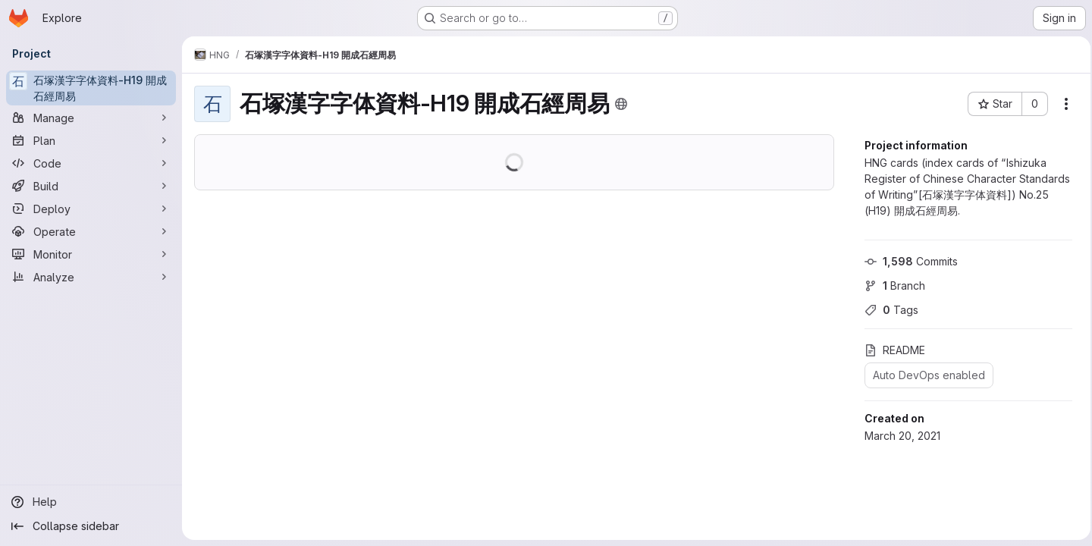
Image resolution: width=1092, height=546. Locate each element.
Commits (906, 261)
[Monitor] (91, 254)
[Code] (91, 163)
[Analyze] (91, 276)
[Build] (91, 185)
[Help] (91, 502)
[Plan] (91, 140)
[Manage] (91, 117)
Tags (887, 309)
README (890, 350)
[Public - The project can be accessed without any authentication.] (621, 104)
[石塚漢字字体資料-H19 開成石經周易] (91, 88)
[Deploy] (91, 208)
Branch (890, 285)
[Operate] (91, 231)
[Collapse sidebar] (91, 526)
